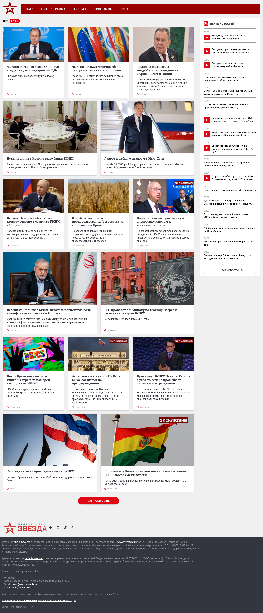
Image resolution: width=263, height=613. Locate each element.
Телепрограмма (53, 9)
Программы (103, 9)
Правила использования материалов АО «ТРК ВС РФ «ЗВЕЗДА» (39, 600)
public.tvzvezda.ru (23, 541)
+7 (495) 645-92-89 (19, 587)
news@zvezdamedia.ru (24, 584)
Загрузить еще (99, 500)
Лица (124, 9)
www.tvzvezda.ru (126, 541)
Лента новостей (219, 24)
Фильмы (79, 9)
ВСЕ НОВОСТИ (233, 270)
